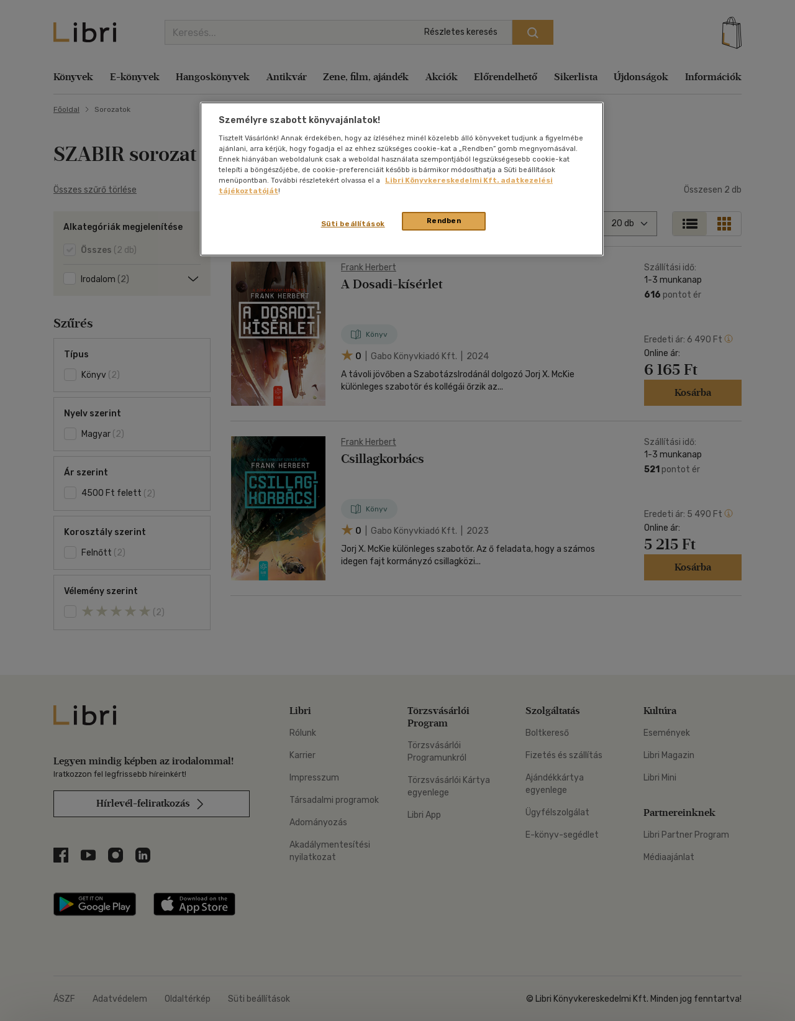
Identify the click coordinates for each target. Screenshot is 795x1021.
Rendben (444, 220)
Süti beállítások (353, 223)
